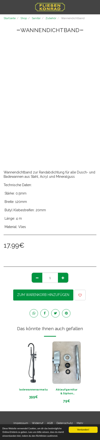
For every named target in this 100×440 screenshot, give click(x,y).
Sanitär (36, 18)
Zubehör (50, 18)
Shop (23, 18)
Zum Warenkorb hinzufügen (43, 295)
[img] (66, 362)
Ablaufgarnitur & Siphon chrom (66, 392)
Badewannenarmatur (33, 389)
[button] (5, 6)
